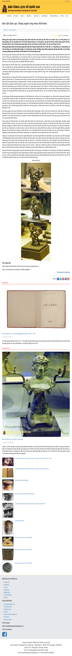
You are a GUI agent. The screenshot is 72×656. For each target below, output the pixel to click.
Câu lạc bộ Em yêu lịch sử (10, 614)
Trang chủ (9, 16)
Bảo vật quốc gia (12, 30)
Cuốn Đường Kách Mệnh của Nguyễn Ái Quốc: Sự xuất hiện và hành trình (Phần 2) (32, 469)
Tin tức (23, 16)
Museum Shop (8, 620)
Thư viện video (8, 607)
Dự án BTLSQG (45, 16)
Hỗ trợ (63, 16)
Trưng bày (29, 16)
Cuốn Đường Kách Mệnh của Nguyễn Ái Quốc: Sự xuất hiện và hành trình (30, 504)
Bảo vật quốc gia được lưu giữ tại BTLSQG (23, 537)
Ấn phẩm (6, 617)
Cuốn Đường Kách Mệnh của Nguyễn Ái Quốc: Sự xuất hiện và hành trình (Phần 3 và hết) (33, 458)
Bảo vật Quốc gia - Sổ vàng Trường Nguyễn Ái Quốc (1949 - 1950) (19, 334)
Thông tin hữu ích (54, 16)
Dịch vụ (6, 612)
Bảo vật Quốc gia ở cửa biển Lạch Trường (12, 439)
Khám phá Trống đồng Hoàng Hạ (21, 480)
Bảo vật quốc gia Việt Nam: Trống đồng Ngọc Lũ (25, 494)
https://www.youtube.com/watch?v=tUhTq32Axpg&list (16, 269)
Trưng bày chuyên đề (9, 604)
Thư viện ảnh (7, 609)
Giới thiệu (16, 16)
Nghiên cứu (37, 16)
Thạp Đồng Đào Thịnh (19, 520)
